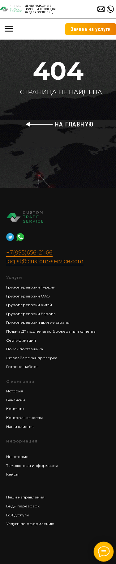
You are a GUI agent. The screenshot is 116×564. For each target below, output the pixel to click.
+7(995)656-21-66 (29, 252)
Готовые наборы (22, 366)
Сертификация (21, 340)
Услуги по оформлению (30, 523)
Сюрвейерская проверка (31, 358)
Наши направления (25, 497)
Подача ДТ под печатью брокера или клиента (51, 331)
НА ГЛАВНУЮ (74, 124)
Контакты (15, 408)
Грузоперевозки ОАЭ (28, 296)
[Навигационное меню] (9, 29)
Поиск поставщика (24, 349)
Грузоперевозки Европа (31, 313)
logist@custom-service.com (45, 261)
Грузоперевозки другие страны (38, 322)
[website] (10, 237)
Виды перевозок (23, 506)
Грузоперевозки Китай (29, 304)
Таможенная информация (32, 465)
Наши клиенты (20, 426)
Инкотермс (17, 456)
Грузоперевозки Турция (30, 287)
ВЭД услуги (17, 515)
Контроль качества (24, 417)
